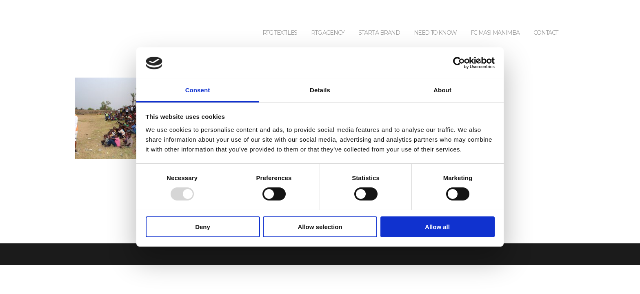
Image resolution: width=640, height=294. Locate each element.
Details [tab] (320, 90)
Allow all (437, 226)
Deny (202, 226)
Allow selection (320, 226)
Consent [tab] (197, 90)
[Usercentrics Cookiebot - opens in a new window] (459, 63)
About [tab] (442, 90)
